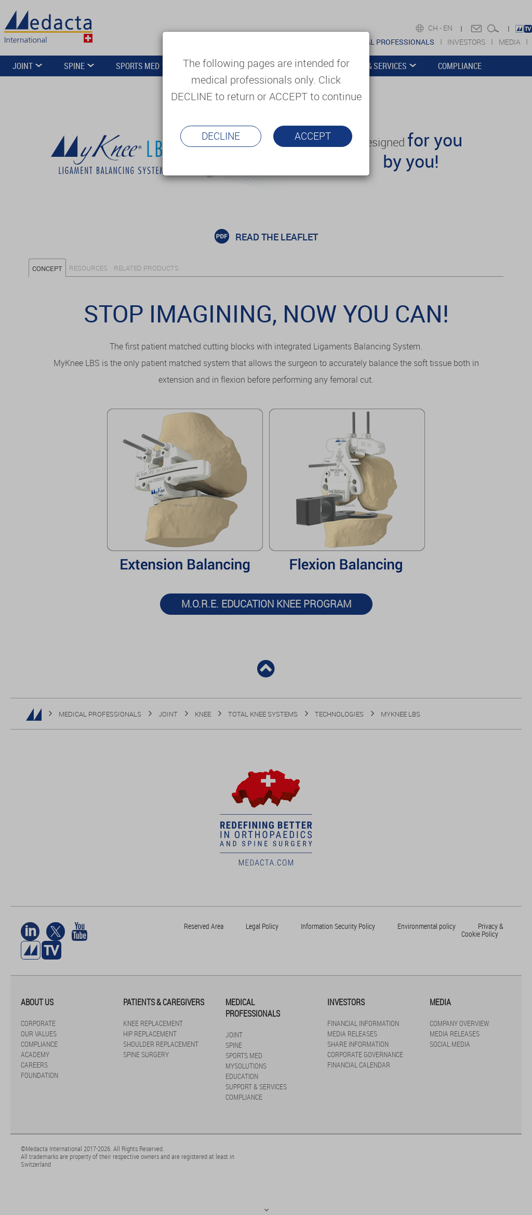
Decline (221, 136)
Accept (313, 136)
